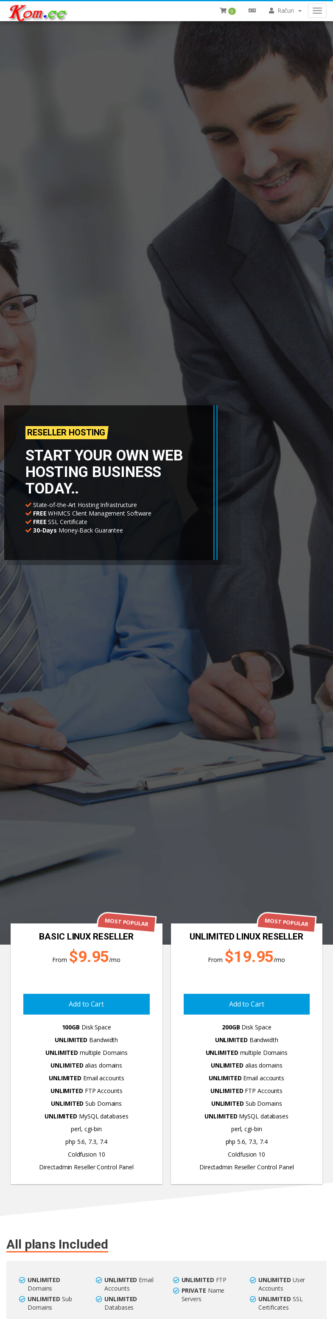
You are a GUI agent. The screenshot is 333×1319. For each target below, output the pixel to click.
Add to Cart (86, 1004)
